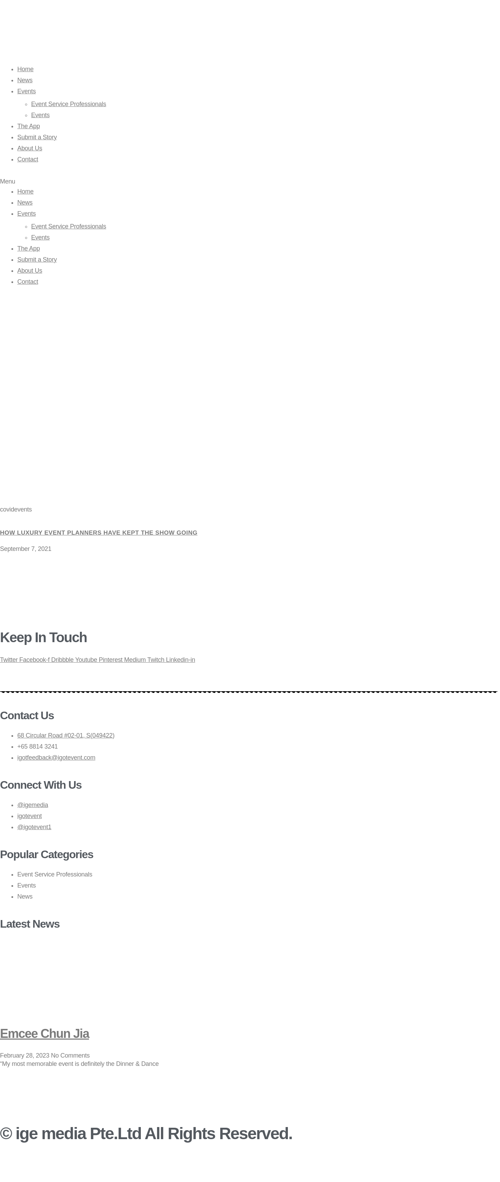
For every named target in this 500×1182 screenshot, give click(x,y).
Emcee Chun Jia (49, 1033)
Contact (27, 159)
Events (26, 91)
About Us (29, 148)
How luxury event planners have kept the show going (102, 532)
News (25, 80)
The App (28, 126)
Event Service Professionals (68, 104)
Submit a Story (37, 137)
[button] (250, 181)
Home (25, 69)
